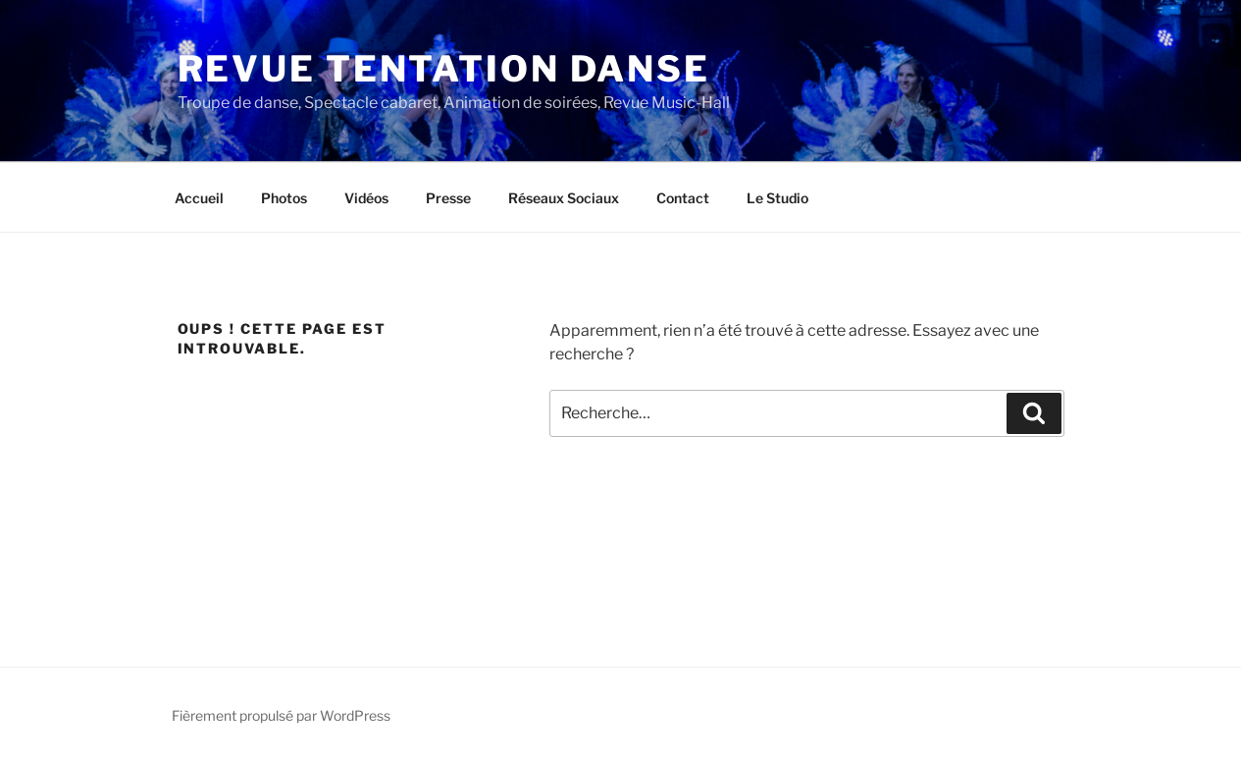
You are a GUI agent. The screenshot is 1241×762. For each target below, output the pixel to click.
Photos (284, 198)
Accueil (199, 198)
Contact (682, 198)
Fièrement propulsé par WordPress (281, 715)
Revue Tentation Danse (444, 68)
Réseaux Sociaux (563, 198)
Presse (448, 198)
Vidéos (366, 198)
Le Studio (777, 198)
